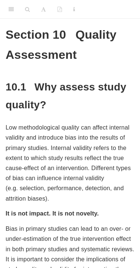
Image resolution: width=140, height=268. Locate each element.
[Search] (27, 9)
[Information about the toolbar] (74, 9)
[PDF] (60, 9)
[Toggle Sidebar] (11, 9)
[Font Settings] (43, 9)
